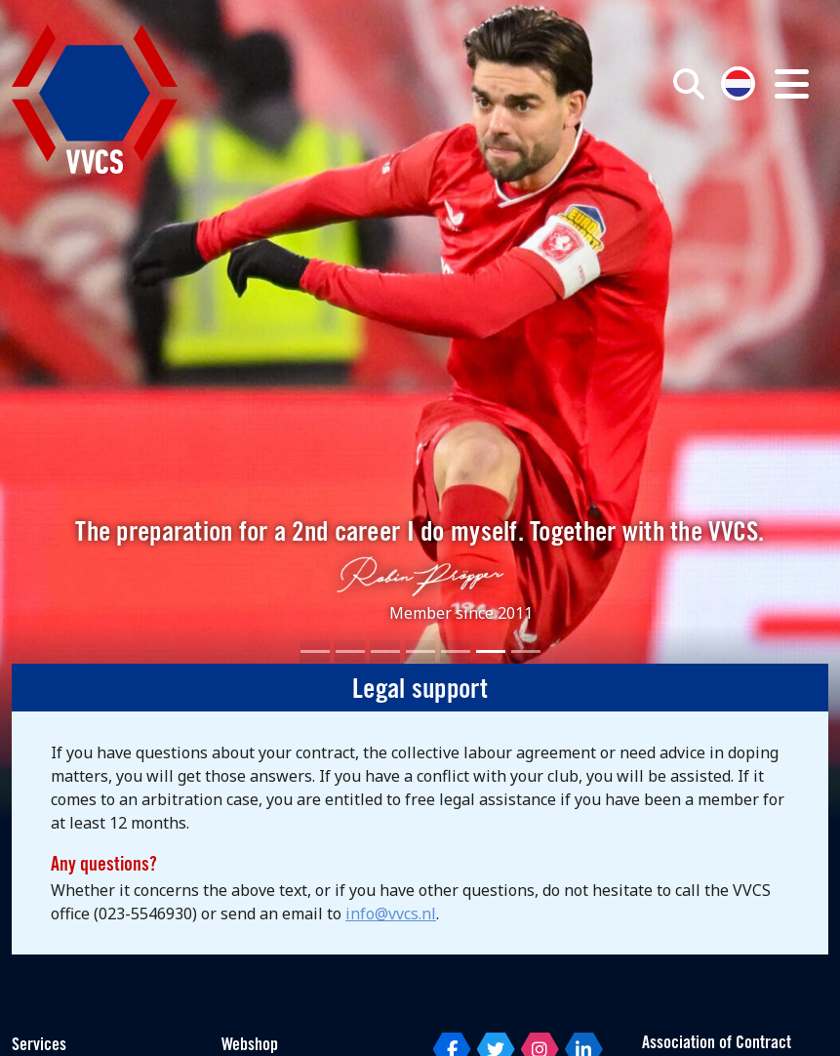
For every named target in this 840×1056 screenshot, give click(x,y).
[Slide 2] (350, 651)
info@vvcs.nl (390, 913)
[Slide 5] (455, 651)
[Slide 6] (490, 651)
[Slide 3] (385, 651)
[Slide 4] (420, 651)
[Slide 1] (315, 651)
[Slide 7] (525, 651)
